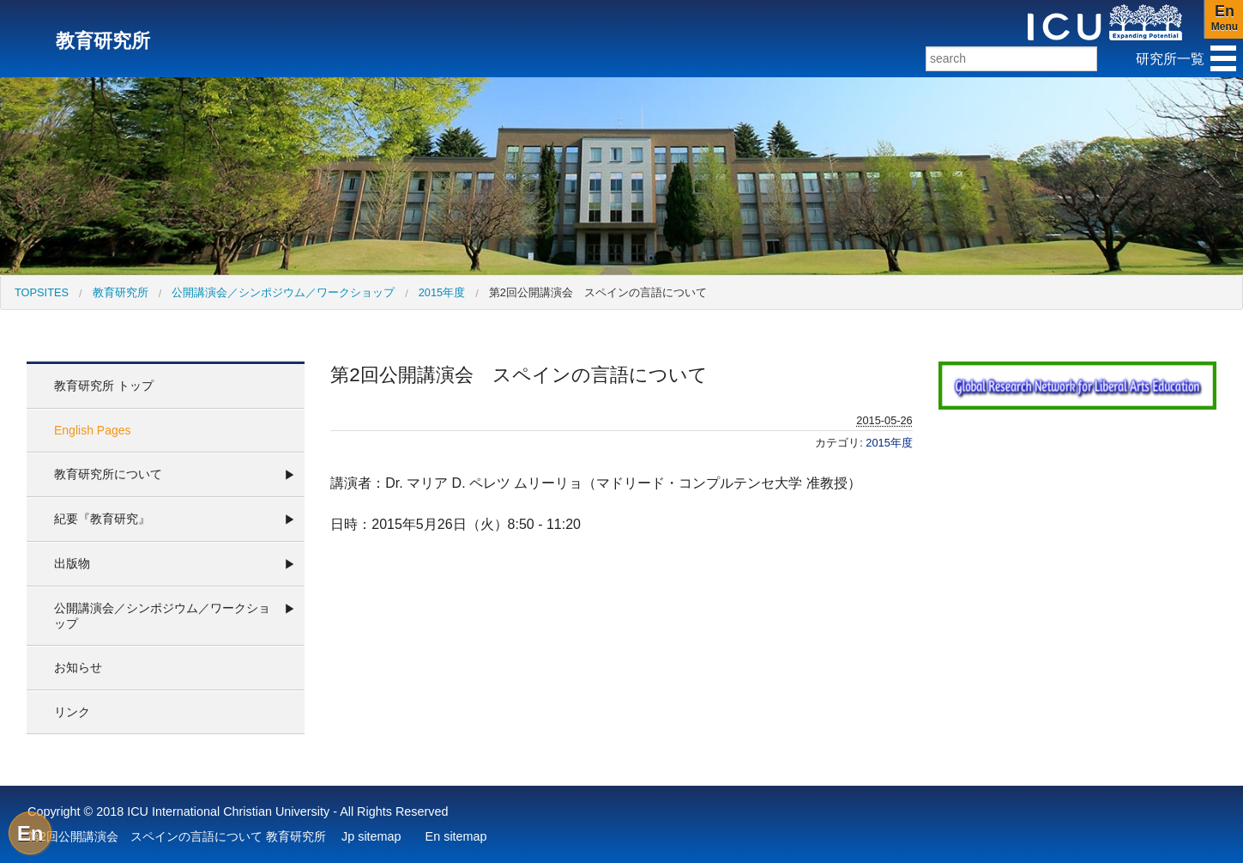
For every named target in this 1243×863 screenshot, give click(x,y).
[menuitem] (42, 292)
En (30, 833)
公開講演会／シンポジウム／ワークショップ (283, 292)
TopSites (42, 292)
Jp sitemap (371, 836)
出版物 (72, 563)
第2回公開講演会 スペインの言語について (598, 292)
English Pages (92, 430)
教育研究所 (120, 292)
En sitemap (456, 836)
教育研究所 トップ (104, 385)
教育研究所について (108, 474)
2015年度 (442, 292)
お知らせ (78, 667)
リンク (72, 712)
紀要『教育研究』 (102, 519)
